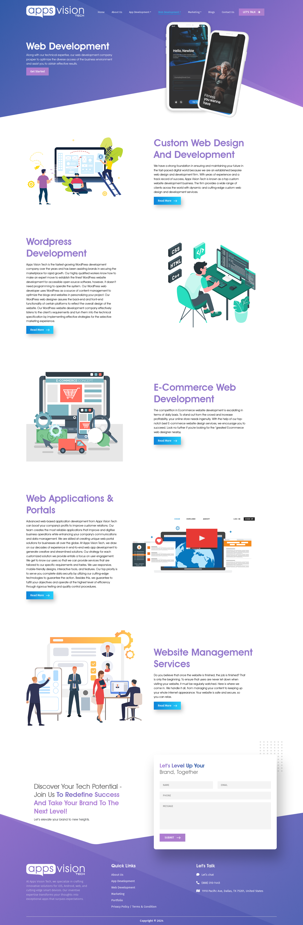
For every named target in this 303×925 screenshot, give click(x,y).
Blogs (211, 12)
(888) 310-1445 (211, 883)
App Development (139, 12)
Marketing (194, 12)
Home (101, 12)
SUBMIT (172, 837)
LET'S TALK (251, 12)
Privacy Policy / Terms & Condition (134, 906)
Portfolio (117, 900)
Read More (167, 200)
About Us (117, 12)
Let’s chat (208, 874)
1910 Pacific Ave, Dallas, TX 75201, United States (232, 891)
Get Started (37, 71)
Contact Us (228, 12)
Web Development (168, 12)
